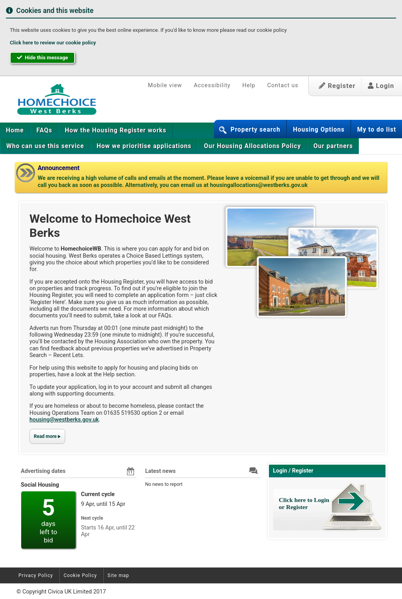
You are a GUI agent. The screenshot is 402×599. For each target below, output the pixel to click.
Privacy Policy (35, 575)
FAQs (44, 130)
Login (381, 86)
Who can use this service (45, 146)
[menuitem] (15, 130)
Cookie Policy (80, 575)
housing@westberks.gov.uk (64, 419)
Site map (118, 575)
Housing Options (319, 129)
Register (337, 86)
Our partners (333, 146)
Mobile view (165, 85)
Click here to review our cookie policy (53, 43)
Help (248, 85)
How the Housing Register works (115, 130)
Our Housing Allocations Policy (252, 146)
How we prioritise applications (144, 146)
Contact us (282, 85)
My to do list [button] (376, 129)
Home (15, 130)
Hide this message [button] (42, 57)
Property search (255, 129)
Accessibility (212, 85)
